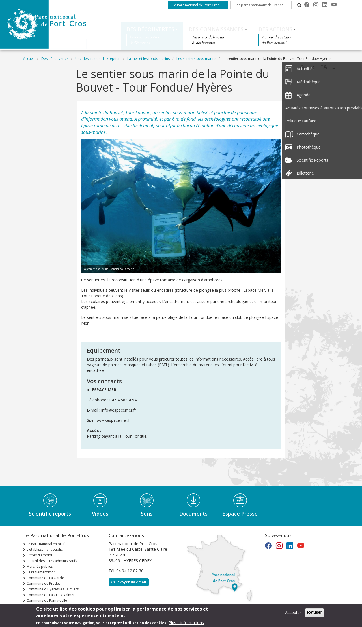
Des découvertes (150, 29)
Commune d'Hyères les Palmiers (53, 589)
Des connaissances (216, 29)
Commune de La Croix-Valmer (51, 594)
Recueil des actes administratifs (52, 560)
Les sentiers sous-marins (196, 58)
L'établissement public (45, 549)
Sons (146, 513)
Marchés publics (40, 566)
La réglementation (41, 572)
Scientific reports (50, 513)
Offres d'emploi (39, 555)
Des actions (275, 29)
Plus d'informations (186, 623)
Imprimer (302, 67)
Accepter (293, 613)
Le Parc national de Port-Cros (196, 5)
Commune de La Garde (45, 577)
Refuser (314, 613)
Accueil (29, 58)
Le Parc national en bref (45, 543)
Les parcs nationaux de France (259, 5)
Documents (193, 513)
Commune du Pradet (43, 583)
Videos (100, 513)
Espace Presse (240, 513)
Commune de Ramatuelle (47, 600)
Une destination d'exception (97, 58)
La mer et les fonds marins (148, 58)
